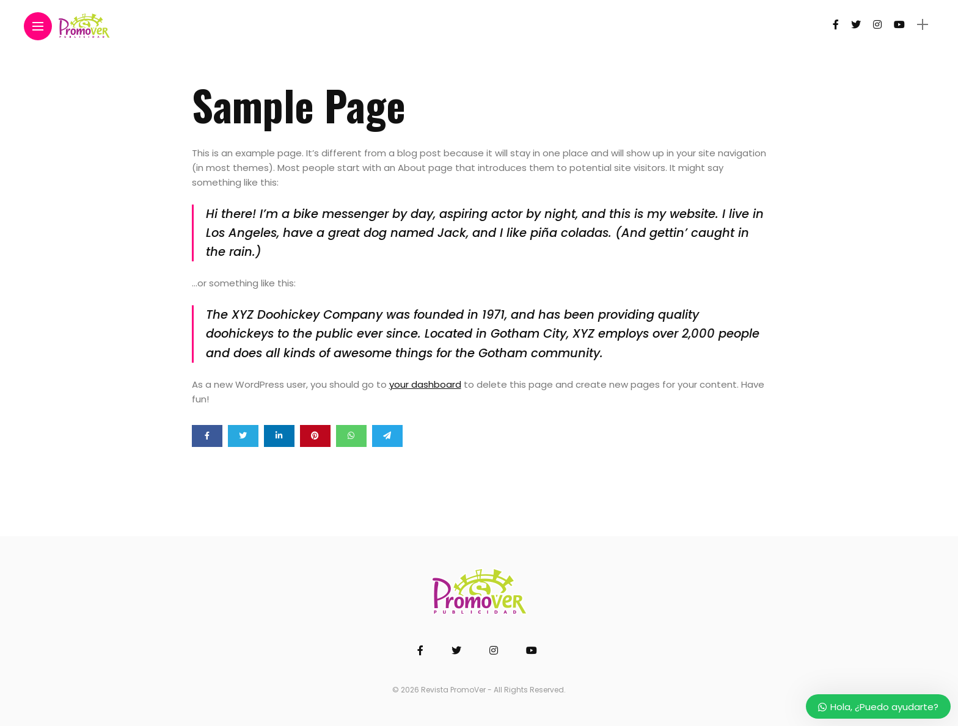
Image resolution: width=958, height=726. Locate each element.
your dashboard (425, 384)
